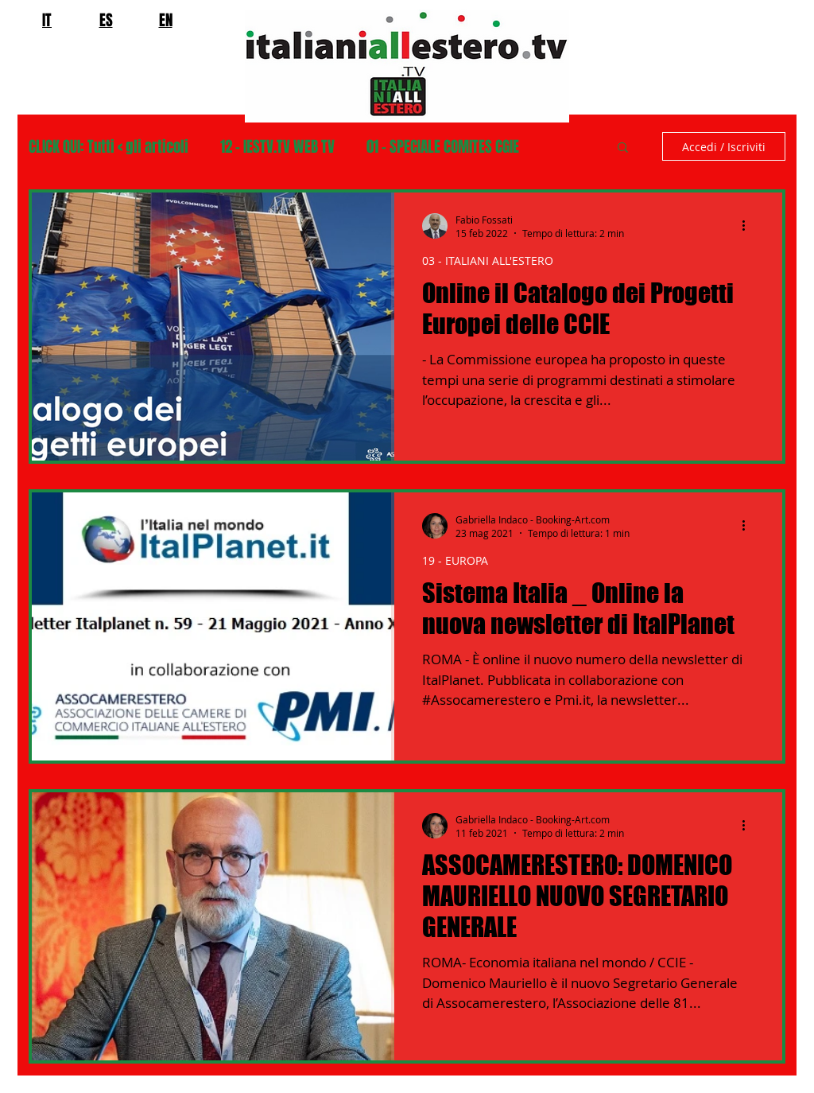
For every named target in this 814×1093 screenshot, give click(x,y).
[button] (622, 148)
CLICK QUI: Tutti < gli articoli (108, 147)
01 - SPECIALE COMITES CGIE (442, 147)
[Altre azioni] (748, 225)
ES (106, 20)
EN (165, 20)
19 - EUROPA (455, 560)
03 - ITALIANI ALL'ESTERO (487, 260)
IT (47, 20)
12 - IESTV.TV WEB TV (277, 147)
